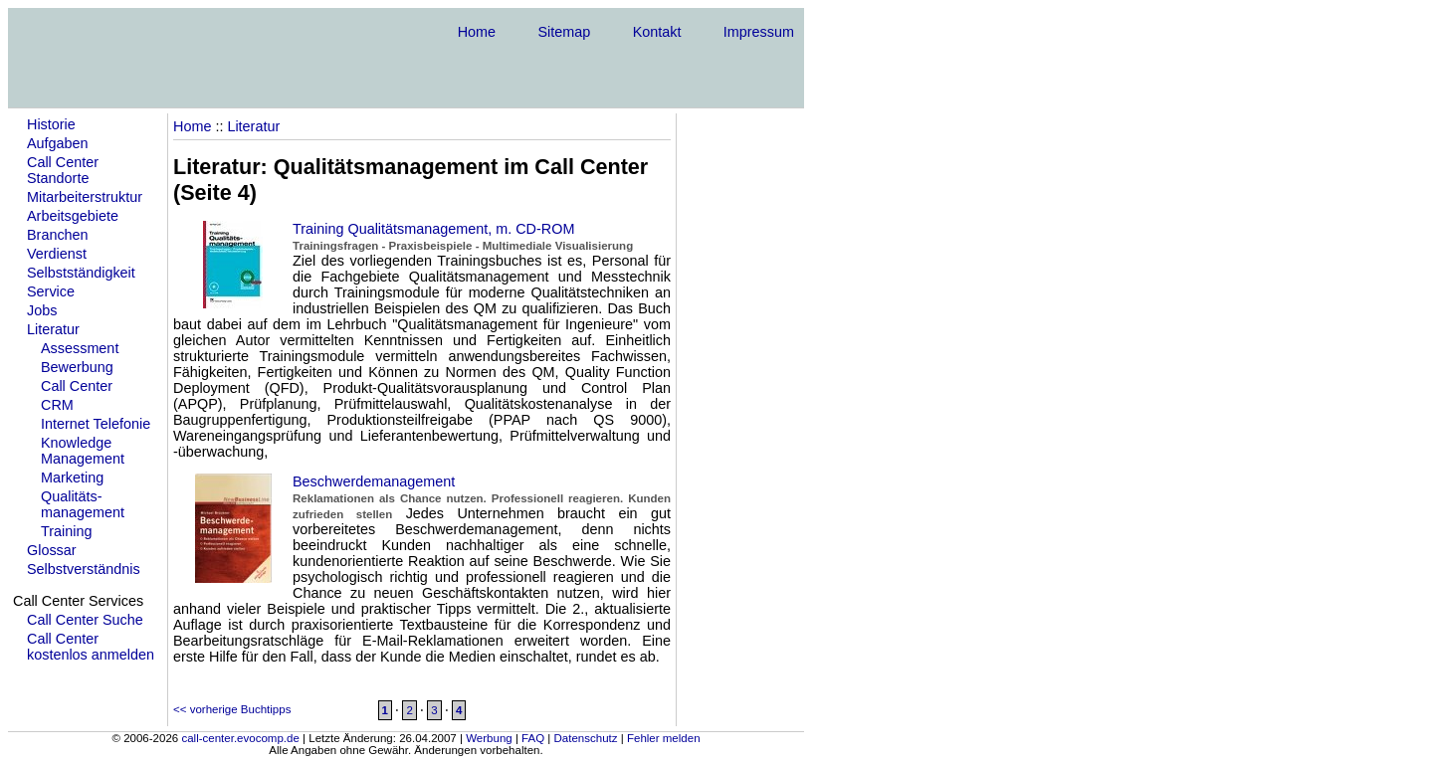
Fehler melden (664, 738)
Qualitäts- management (82, 504)
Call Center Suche (85, 620)
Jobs (42, 310)
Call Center (76, 386)
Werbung (489, 738)
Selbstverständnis (83, 569)
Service (51, 291)
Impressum (758, 32)
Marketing (72, 477)
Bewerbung (77, 367)
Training (66, 531)
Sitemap (563, 32)
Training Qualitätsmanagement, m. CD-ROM (433, 229)
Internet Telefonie (95, 424)
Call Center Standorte (63, 170)
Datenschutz (586, 738)
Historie (51, 124)
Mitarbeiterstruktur (84, 197)
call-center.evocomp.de (240, 738)
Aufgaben (58, 143)
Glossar (52, 550)
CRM (57, 405)
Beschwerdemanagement (374, 481)
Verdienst (57, 254)
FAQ (532, 738)
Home (477, 32)
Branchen (58, 235)
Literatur (53, 329)
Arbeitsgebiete (72, 216)
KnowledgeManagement (82, 451)
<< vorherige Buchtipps (232, 709)
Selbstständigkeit (81, 273)
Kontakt (657, 32)
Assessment (79, 348)
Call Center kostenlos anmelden (90, 647)
